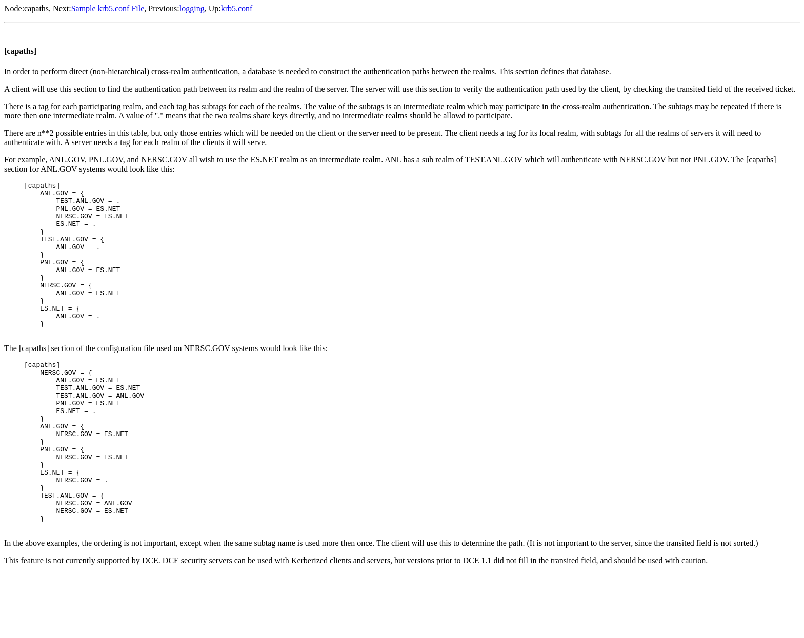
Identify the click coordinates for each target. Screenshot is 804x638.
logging (192, 8)
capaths (36, 8)
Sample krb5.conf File (108, 8)
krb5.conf (237, 8)
